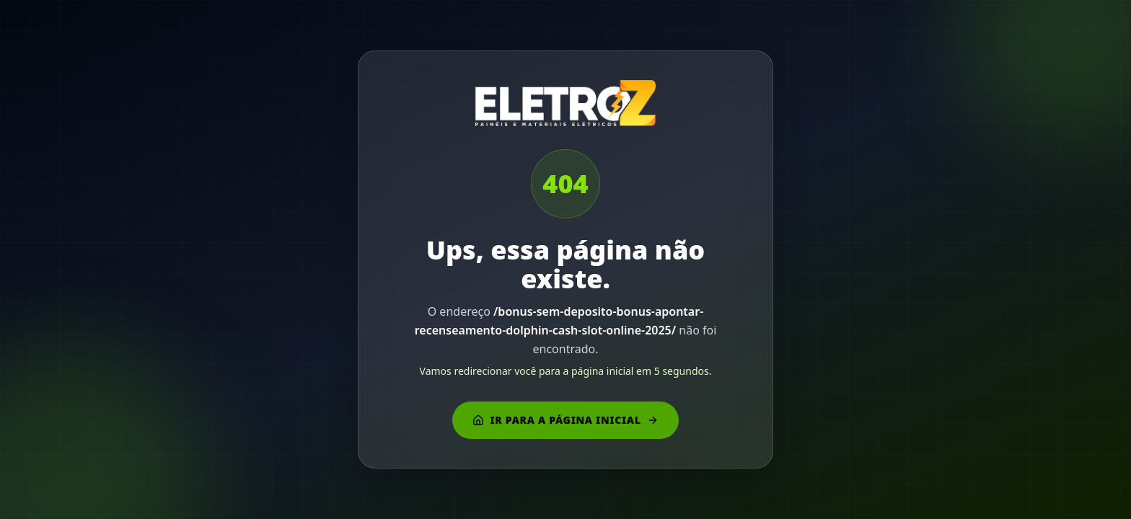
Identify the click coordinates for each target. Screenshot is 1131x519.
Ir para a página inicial (565, 420)
